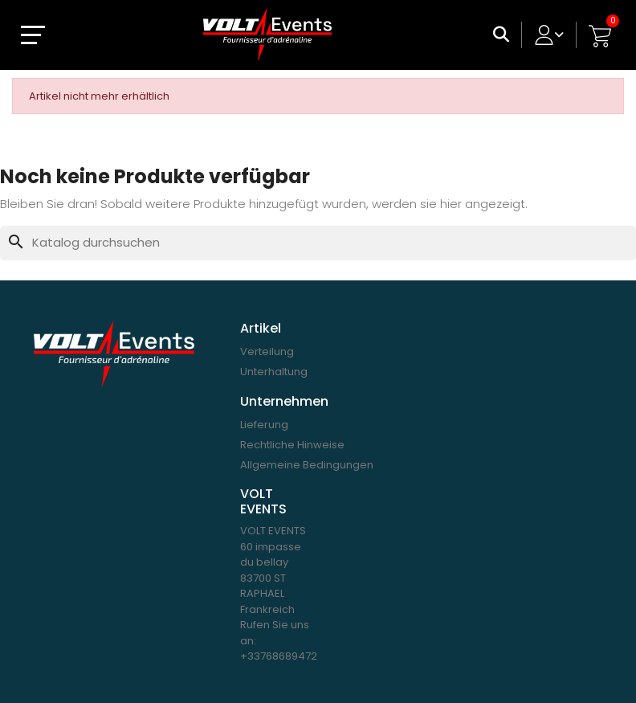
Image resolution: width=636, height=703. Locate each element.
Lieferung (264, 424)
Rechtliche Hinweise (292, 444)
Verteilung (267, 351)
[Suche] (318, 243)
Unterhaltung (274, 371)
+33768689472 (278, 656)
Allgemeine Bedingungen (306, 464)
